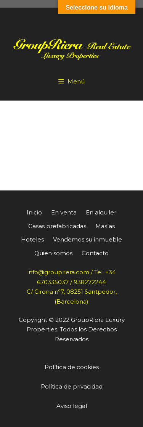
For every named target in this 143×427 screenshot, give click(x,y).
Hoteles (32, 239)
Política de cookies (72, 367)
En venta (64, 212)
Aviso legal (71, 405)
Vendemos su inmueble (87, 239)
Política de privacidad (72, 386)
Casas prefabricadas (57, 226)
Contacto (95, 253)
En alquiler (101, 212)
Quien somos (53, 253)
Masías (105, 226)
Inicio (34, 212)
